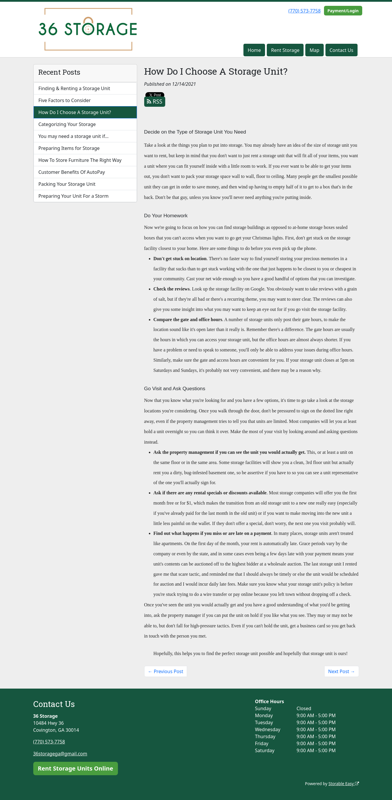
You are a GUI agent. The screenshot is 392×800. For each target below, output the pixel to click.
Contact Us (341, 50)
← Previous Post (165, 671)
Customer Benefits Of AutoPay (72, 172)
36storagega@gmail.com (60, 753)
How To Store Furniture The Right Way (80, 160)
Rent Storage (285, 50)
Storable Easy (343, 783)
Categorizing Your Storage (67, 124)
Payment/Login (343, 10)
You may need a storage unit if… (74, 136)
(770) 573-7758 (304, 11)
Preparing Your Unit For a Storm (74, 196)
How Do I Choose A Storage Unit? (75, 112)
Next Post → (341, 671)
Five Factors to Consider (65, 100)
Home (254, 50)
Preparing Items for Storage (69, 148)
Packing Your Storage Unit (67, 184)
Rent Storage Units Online (75, 768)
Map (314, 50)
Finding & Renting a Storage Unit (74, 88)
